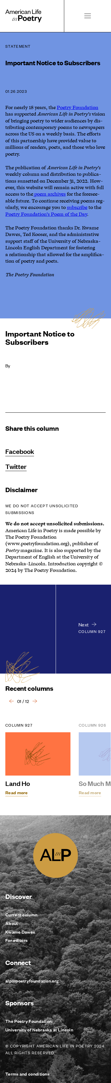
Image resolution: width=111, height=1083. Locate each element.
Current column (21, 914)
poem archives (49, 194)
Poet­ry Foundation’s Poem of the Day (46, 214)
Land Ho (17, 783)
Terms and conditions (27, 1074)
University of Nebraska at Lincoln (39, 1029)
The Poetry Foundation (28, 1021)
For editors (16, 940)
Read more (16, 792)
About (11, 923)
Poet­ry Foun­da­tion (77, 107)
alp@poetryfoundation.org (32, 980)
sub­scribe (77, 207)
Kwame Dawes (20, 932)
